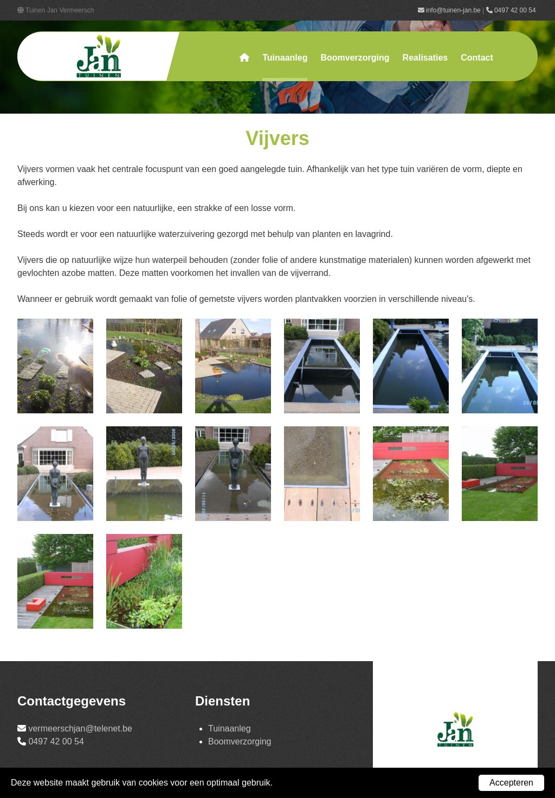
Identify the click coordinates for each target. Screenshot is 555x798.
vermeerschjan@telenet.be (80, 728)
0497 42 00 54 (512, 10)
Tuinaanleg (284, 57)
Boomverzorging (354, 57)
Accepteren (511, 782)
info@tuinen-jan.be (449, 10)
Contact (477, 57)
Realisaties (425, 57)
